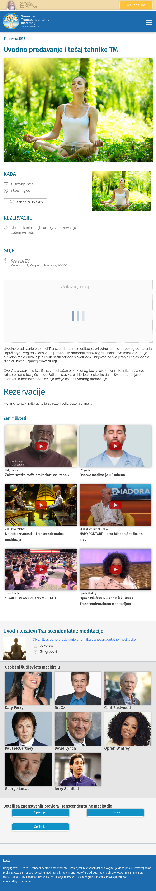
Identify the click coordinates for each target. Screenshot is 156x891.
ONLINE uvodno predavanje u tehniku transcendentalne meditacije (84, 639)
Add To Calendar (25, 202)
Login (6, 860)
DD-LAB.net (25, 881)
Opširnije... (40, 812)
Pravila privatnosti (116, 877)
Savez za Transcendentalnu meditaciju (35, 20)
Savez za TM (20, 261)
